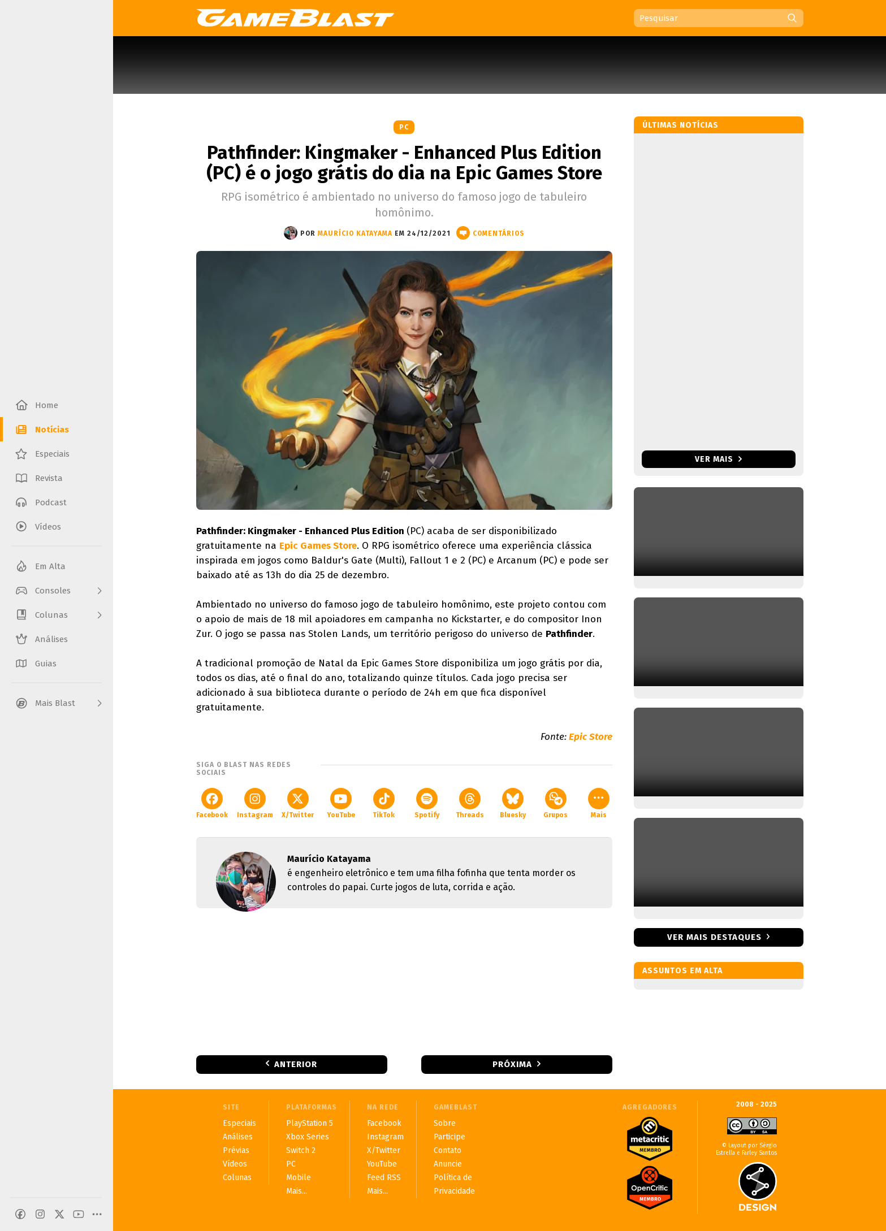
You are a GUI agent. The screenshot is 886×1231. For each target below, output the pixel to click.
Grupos (555, 803)
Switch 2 (300, 1150)
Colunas (237, 1177)
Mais (599, 803)
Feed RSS (384, 1177)
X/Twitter (298, 803)
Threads (470, 803)
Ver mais (718, 459)
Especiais (239, 1123)
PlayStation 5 (309, 1123)
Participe (449, 1137)
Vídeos (235, 1164)
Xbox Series (307, 1137)
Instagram (255, 803)
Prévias (236, 1150)
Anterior (295, 1064)
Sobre (445, 1123)
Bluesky (513, 803)
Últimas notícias (680, 125)
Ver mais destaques (714, 937)
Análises (238, 1137)
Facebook (212, 803)
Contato (447, 1150)
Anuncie (448, 1164)
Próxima (512, 1064)
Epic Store (590, 737)
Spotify (426, 803)
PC (404, 127)
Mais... (296, 1191)
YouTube (341, 803)
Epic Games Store (318, 546)
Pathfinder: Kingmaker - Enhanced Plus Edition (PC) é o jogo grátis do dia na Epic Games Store (404, 162)
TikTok (384, 803)
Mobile (298, 1177)
